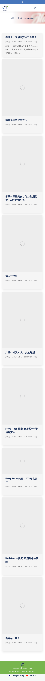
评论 (35, 204)
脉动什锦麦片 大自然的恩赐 (20, 352)
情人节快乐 (11, 276)
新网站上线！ (12, 638)
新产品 (7, 204)
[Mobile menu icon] (41, 7)
